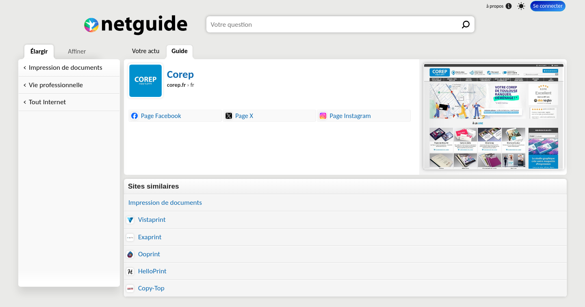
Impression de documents (65, 67)
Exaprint (143, 237)
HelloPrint (146, 271)
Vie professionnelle (56, 85)
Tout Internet (47, 102)
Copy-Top (145, 288)
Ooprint (143, 254)
